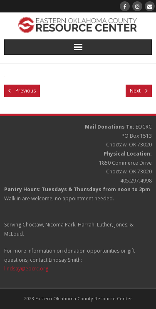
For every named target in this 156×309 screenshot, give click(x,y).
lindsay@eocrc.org (26, 268)
